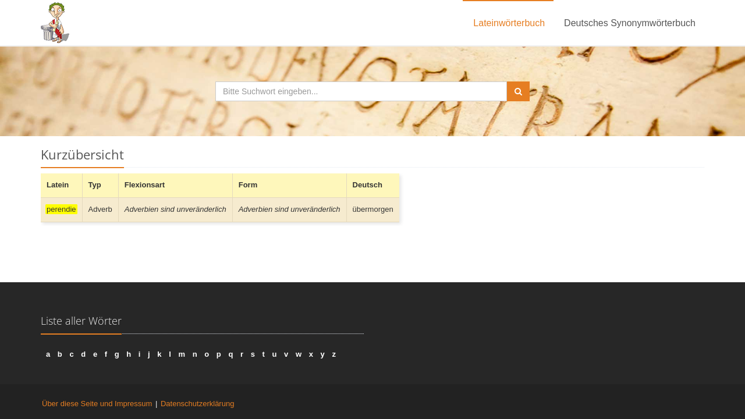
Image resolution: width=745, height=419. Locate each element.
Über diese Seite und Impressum (97, 403)
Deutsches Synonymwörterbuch (630, 23)
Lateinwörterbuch (509, 23)
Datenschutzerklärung (197, 403)
